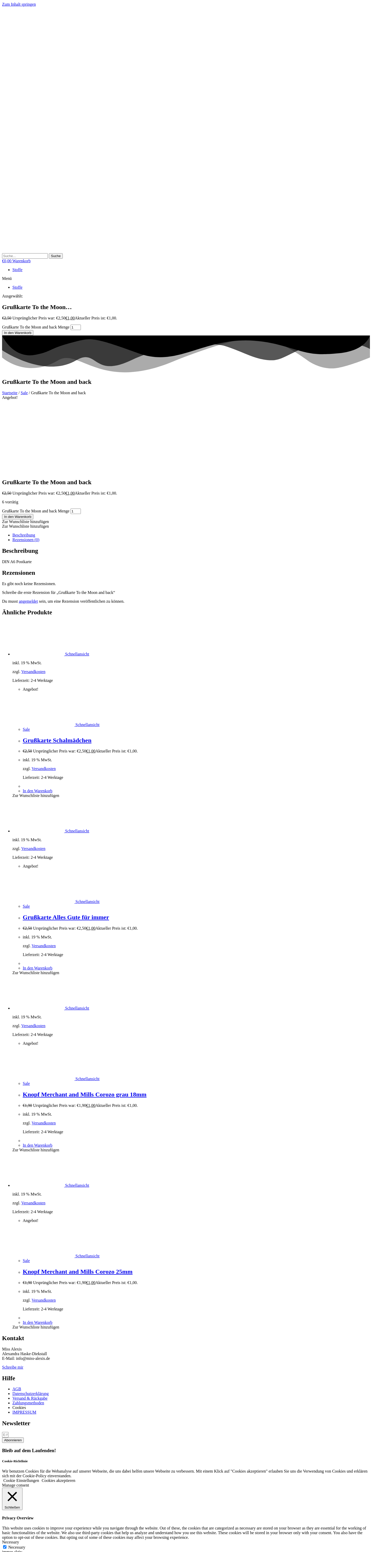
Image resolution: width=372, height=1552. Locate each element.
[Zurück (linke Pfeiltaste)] (4, 1549)
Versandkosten (33, 602)
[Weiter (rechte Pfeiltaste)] (9, 1549)
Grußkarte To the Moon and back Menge (35, 327)
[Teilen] (14, 1544)
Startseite (10, 393)
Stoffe (17, 269)
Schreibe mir (12, 1298)
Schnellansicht (76, 585)
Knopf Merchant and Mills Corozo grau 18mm (84, 1025)
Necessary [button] (10, 1473)
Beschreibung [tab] (23, 466)
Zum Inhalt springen (19, 4)
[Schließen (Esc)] (20, 1544)
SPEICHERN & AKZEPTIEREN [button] (30, 1516)
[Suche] (56, 256)
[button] (186, 278)
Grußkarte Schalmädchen (57, 671)
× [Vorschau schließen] (3, 1520)
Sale (24, 393)
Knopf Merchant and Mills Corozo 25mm (78, 1202)
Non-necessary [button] (14, 1497)
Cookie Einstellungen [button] (21, 1411)
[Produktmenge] (76, 327)
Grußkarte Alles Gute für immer (66, 848)
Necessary (16, 1478)
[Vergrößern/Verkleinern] (4, 1544)
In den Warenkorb (17, 333)
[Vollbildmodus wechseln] (9, 1544)
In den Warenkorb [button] (37, 722)
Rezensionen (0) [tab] (25, 470)
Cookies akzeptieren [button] (58, 1411)
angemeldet (28, 532)
